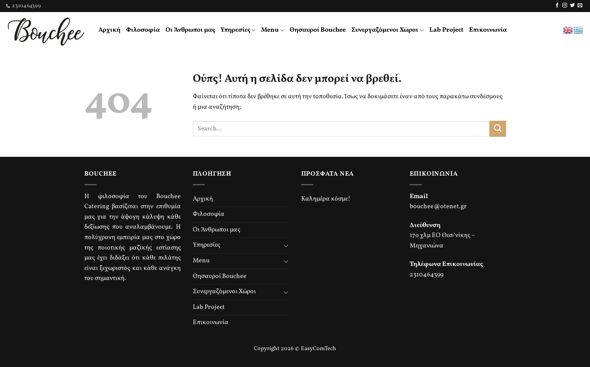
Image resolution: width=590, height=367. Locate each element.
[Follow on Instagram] (564, 5)
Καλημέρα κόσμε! (326, 199)
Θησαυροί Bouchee (318, 30)
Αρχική (109, 30)
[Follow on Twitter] (572, 5)
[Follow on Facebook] (557, 5)
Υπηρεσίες (237, 30)
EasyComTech (318, 349)
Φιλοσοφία (143, 30)
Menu (272, 30)
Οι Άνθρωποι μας (190, 30)
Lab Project (446, 30)
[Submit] (498, 128)
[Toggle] (286, 245)
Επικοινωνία (488, 30)
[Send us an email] (580, 5)
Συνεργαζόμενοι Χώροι (387, 30)
